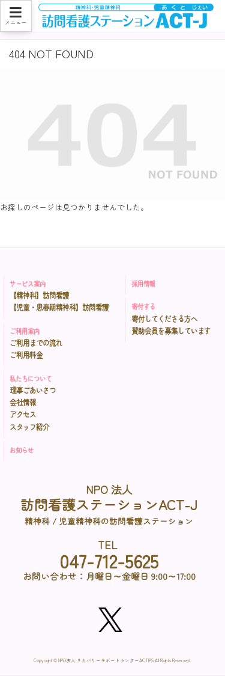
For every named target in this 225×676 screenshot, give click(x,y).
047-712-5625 (108, 560)
